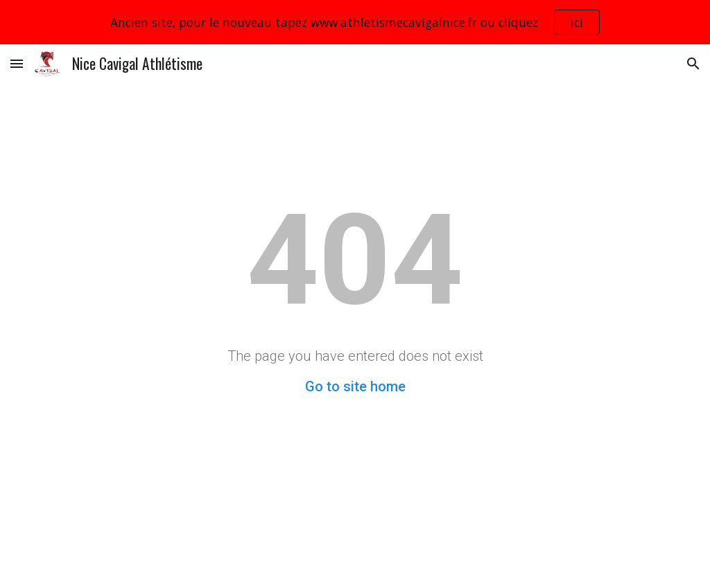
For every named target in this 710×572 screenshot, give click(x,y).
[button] (16, 63)
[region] (355, 22)
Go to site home (355, 386)
